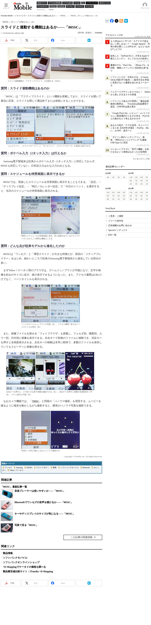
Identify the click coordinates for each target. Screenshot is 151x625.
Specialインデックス (117, 230)
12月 (130, 177)
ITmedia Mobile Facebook (112, 20)
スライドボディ (42, 467)
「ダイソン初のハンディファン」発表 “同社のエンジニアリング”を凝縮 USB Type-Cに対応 (129, 140)
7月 (136, 180)
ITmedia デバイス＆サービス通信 (107, 20)
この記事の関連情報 (81, 537)
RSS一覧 (112, 235)
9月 (147, 177)
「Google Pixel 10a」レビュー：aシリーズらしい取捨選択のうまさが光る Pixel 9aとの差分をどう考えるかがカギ (130, 116)
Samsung (19, 467)
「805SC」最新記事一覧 (14, 486)
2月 (118, 177)
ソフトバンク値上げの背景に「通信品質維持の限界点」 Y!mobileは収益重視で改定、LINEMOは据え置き (129, 104)
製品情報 (8, 553)
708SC (35, 401)
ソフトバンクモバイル (69, 467)
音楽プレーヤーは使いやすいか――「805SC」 (39, 491)
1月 (124, 177)
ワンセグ (8, 467)
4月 (108, 177)
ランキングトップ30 (141, 159)
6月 (141, 180)
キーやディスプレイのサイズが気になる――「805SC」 (44, 513)
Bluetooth (86, 467)
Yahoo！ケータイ (16, 470)
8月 (131, 180)
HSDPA (29, 467)
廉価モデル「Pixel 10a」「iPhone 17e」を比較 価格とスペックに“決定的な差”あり (129, 68)
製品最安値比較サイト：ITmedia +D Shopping (28, 571)
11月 (136, 177)
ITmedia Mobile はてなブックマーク (126, 20)
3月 (113, 177)
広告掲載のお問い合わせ (120, 225)
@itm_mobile (117, 20)
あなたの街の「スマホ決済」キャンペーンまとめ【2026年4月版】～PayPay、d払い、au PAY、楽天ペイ (129, 128)
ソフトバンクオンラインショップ (21, 562)
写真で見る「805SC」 (26, 525)
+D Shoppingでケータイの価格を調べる (24, 567)
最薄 (54, 467)
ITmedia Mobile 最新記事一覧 (121, 20)
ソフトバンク (20, 16)
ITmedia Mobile (7, 16)
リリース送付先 (115, 221)
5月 (147, 180)
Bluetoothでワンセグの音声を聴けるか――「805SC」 (43, 502)
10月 (141, 177)
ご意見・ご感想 (115, 216)
